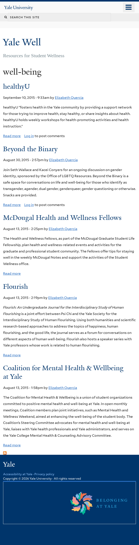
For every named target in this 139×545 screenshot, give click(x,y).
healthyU (16, 86)
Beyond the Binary (30, 149)
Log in (29, 136)
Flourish (15, 286)
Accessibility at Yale (17, 474)
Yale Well (23, 42)
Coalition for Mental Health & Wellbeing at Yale (63, 372)
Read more (12, 136)
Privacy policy (44, 474)
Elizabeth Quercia (69, 98)
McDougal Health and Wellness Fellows (62, 217)
